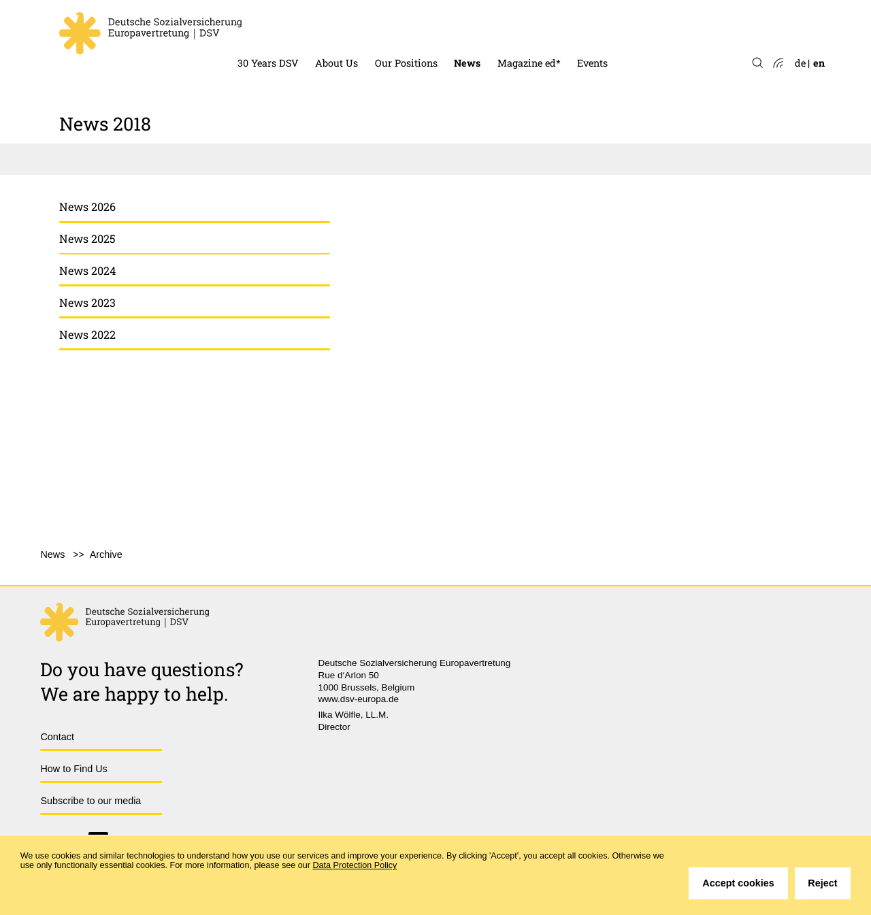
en (819, 62)
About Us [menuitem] (336, 62)
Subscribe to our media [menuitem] (90, 800)
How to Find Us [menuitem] (73, 768)
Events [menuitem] (592, 62)
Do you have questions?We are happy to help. (142, 681)
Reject (822, 883)
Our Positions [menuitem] (406, 62)
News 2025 (87, 238)
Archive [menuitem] (106, 554)
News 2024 (87, 270)
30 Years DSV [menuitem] (268, 62)
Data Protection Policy (355, 865)
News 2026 (87, 206)
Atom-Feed (777, 64)
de (800, 62)
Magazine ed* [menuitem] (529, 62)
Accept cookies (738, 883)
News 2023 (87, 302)
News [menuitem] (467, 62)
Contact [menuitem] (57, 736)
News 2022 (87, 334)
